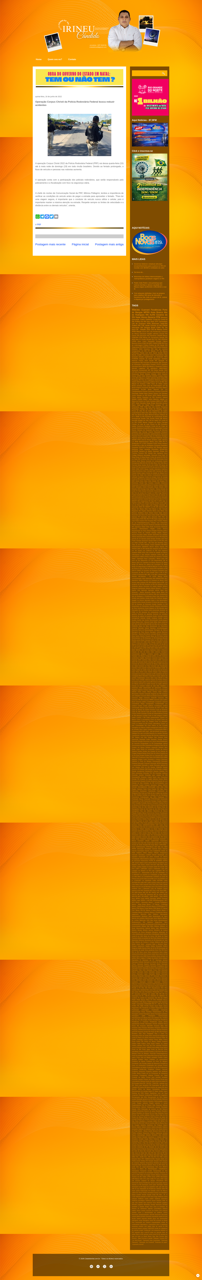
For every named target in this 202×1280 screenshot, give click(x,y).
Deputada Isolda (144, 739)
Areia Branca (157, 312)
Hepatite (164, 843)
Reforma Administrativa (140, 528)
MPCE (165, 894)
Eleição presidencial (138, 771)
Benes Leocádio (151, 634)
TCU (158, 1157)
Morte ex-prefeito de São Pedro (147, 938)
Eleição (147, 374)
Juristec (134, 866)
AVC (166, 578)
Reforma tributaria (148, 1101)
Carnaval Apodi (142, 662)
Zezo (151, 1206)
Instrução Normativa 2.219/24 (141, 854)
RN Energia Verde (137, 1083)
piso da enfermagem (154, 385)
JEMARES (159, 860)
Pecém (150, 1019)
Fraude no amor (143, 821)
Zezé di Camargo (159, 1206)
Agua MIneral (149, 414)
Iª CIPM (159, 501)
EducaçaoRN (156, 761)
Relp (153, 1105)
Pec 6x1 (134, 1019)
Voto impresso (147, 1202)
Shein (140, 1141)
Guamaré (145, 310)
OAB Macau (163, 515)
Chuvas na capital (144, 683)
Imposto (165, 848)
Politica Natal (136, 1043)
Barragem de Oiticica (160, 630)
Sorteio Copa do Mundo (139, 1149)
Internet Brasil (146, 439)
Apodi (155, 353)
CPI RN (134, 372)
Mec (137, 339)
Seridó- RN (163, 1139)
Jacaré (137, 862)
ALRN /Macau (157, 576)
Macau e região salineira (147, 378)
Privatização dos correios (154, 1065)
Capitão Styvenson (145, 658)
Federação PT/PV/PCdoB (152, 799)
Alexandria (135, 594)
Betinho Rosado (145, 636)
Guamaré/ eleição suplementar (148, 840)
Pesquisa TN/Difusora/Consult (141, 1029)
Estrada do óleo (137, 783)
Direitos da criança (161, 749)
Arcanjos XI (149, 602)
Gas (141, 827)
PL (140, 996)
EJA (154, 757)
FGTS (159, 364)
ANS (154, 578)
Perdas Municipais (146, 1023)
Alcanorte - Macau (138, 592)
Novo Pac (145, 515)
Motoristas (135, 940)
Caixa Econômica (137, 471)
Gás (142, 843)
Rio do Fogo (153, 1113)
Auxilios (134, 620)
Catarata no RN (150, 674)
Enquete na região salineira (149, 779)
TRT (142, 1159)
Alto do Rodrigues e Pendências (142, 596)
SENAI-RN (135, 1123)
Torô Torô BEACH (161, 1167)
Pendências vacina (156, 1021)
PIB (157, 994)
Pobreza (158, 1037)
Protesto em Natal (160, 1075)
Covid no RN (136, 479)
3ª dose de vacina (148, 568)
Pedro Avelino (162, 443)
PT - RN (157, 1004)
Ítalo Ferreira (160, 1236)
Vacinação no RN (137, 1186)
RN (147, 315)
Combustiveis (159, 355)
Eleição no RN (142, 395)
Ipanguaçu (157, 358)
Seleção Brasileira (152, 1135)
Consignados (150, 703)
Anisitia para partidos (138, 598)
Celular (134, 473)
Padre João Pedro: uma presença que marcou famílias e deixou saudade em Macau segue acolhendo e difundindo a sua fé (150, 286)
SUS (150, 353)
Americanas (160, 459)
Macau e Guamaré (155, 366)
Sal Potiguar (158, 1125)
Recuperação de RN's (155, 1097)
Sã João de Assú (137, 1151)
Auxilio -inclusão (158, 616)
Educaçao (143, 333)
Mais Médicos (153, 914)
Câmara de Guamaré (144, 430)
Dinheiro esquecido (151, 747)
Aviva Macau (136, 622)
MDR (165, 401)
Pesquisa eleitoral (156, 1029)
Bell (145, 634)
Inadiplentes (157, 850)
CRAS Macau (142, 422)
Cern (166, 473)
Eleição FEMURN (156, 767)
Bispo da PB (155, 636)
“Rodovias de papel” (161, 1242)
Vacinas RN (163, 546)
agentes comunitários (155, 1208)
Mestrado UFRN (153, 924)
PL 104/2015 (152, 996)
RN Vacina (141, 1087)
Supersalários (163, 1149)
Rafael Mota (145, 526)
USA (141, 1178)
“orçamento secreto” (138, 1244)
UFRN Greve (151, 1176)
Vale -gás (158, 1186)
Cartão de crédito (141, 670)
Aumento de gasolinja (145, 614)
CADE (156, 465)
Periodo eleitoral (158, 1023)
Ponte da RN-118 (157, 1049)
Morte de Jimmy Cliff (150, 936)
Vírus (154, 1202)
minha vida (160, 554)
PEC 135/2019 (141, 990)
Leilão (147, 505)
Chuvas (145, 391)
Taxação (150, 1161)
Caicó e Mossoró (162, 650)
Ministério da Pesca (138, 932)
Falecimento (151, 791)
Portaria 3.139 (153, 1051)
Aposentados (163, 600)
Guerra (157, 499)
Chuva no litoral (157, 682)
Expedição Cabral (137, 785)
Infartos (150, 852)
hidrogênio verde (137, 1220)
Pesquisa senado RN (144, 1031)
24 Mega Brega (144, 457)
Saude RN (153, 360)
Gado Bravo (163, 825)
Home (38, 59)
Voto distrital (139, 1202)
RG (166, 1081)
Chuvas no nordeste (138, 686)
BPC (133, 624)
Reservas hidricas (161, 1105)
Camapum (164, 652)
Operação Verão (141, 980)
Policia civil (144, 353)
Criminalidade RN (141, 725)
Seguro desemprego (138, 1135)
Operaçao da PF (148, 960)
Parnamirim (155, 337)
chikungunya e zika (138, 554)
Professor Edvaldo (154, 524)
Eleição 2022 (145, 329)
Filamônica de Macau (160, 811)
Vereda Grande (146, 1194)
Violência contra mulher (146, 1198)
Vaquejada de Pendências (148, 1188)
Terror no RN (157, 1164)
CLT (142, 642)
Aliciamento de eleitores (146, 594)
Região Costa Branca (158, 528)
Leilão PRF (143, 882)
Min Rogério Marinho (145, 511)
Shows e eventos (154, 1143)
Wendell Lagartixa (137, 1204)
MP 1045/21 (152, 892)
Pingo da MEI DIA (156, 1031)
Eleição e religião (162, 769)
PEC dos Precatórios (145, 992)
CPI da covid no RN (156, 467)
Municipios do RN (150, 940)
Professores (163, 1067)
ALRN (152, 315)
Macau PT (160, 908)
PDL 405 (144, 988)
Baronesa (135, 630)
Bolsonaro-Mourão (161, 638)
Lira (136, 886)
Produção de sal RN (153, 1067)
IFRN (149, 324)
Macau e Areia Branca (153, 910)
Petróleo (159, 520)
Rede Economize (155, 526)
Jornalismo (161, 862)
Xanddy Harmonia (156, 1204)
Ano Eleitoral (158, 598)
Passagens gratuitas (161, 1014)
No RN (157, 948)
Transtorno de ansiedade (145, 1172)
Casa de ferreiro (162, 670)
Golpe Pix (150, 835)
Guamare (140, 499)
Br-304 (143, 389)
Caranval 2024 (136, 660)
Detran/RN (144, 485)
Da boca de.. (163, 731)
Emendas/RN (136, 777)
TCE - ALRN (139, 1157)
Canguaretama (137, 391)
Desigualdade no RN (146, 743)
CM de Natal (153, 420)
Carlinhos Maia (146, 660)
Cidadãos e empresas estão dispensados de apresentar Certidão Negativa (149, 688)
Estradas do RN (149, 783)
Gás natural (154, 843)
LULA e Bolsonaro (154, 868)
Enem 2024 (152, 395)
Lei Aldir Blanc (136, 876)
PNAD (134, 1000)
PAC (159, 517)
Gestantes (146, 831)
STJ (160, 534)
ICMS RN (145, 343)
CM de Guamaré (139, 324)
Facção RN (155, 789)
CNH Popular (151, 642)
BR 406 (147, 624)
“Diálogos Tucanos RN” (160, 1238)
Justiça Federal (141, 866)
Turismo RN (142, 453)
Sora (166, 1147)
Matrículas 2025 (145, 920)
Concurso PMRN (148, 699)
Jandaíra (154, 439)
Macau (136, 309)
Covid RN (164, 391)
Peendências (156, 1019)
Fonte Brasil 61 (140, 817)
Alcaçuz (157, 414)
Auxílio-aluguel (163, 620)
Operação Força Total (153, 970)
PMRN (165, 998)
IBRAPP (134, 501)
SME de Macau (159, 1123)
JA (154, 860)
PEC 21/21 (149, 990)
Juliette (162, 399)
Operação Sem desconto (149, 517)
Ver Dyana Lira (140, 550)
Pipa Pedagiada (148, 1033)
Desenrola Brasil (138, 374)
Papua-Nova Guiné (161, 1007)
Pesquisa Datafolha (160, 445)
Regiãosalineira (136, 1105)
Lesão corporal (143, 884)
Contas (140, 705)
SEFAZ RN (163, 1121)
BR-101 (152, 624)
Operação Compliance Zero (158, 966)
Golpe (144, 835)
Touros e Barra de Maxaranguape (144, 1168)
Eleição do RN (152, 769)
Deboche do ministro (155, 733)
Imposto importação (138, 850)
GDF (157, 825)
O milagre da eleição (151, 958)
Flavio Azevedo (152, 815)
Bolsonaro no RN (150, 638)
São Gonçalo (148, 1151)
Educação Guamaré (144, 763)
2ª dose (160, 566)
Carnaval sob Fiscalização (159, 666)
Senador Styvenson (142, 540)
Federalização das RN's (148, 797)
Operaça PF (136, 517)
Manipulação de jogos (160, 916)
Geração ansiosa (137, 831)
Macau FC (164, 906)
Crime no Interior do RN (139, 723)
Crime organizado (156, 428)
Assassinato (143, 370)
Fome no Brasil (143, 436)
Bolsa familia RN (143, 465)
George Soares (150, 495)
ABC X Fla (151, 574)
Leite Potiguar (154, 505)
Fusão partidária (148, 823)
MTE (133, 902)
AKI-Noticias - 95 (144, 576)
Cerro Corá (135, 680)
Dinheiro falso (163, 747)
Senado (153, 538)
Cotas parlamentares (152, 717)
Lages (165, 503)
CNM (155, 347)
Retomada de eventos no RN (151, 1109)
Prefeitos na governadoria (158, 1059)
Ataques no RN (154, 608)
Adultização (141, 588)
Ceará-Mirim (146, 364)
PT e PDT (143, 443)
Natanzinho (141, 946)
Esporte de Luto (162, 781)
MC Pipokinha (145, 890)
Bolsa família (158, 370)
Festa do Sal (144, 809)
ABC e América (159, 574)
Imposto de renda (145, 358)
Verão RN (155, 1194)
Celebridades (141, 678)
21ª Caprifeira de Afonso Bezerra (150, 562)
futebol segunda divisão (144, 1218)
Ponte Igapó (146, 1049)
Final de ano (151, 813)
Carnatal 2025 (151, 471)
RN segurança (136, 526)
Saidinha (143, 1125)
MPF (150, 343)
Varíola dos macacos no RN (154, 548)
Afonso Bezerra (148, 317)
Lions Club (152, 884)
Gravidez (139, 837)
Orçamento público (137, 986)
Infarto (145, 852)
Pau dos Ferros (154, 407)
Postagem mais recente (50, 244)
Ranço (147, 1093)
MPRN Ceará (140, 898)
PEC (162, 988)
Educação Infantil (141, 487)
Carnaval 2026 (156, 660)
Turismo (134, 453)
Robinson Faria (162, 1113)
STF (156, 321)
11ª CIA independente (155, 560)
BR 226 (142, 624)
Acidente (143, 459)
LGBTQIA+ (144, 868)
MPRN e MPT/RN (146, 900)
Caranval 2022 (162, 658)
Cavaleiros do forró (161, 674)
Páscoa (157, 1079)
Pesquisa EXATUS (138, 447)
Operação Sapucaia (154, 978)
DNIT (144, 731)
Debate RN (155, 481)
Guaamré (143, 839)
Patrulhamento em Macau (140, 1018)
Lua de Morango (146, 886)
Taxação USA (158, 1161)
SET (143, 1123)
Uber (148, 1178)
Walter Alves (141, 552)
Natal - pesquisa (146, 944)
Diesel (149, 485)
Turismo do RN (137, 1176)
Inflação (156, 852)
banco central (141, 1210)
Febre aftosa (136, 397)
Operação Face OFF (161, 968)
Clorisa (155, 691)
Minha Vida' (155, 928)
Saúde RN (163, 345)
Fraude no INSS (152, 493)
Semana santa (145, 538)
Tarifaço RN (144, 1161)
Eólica (160, 785)
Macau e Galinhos (143, 912)
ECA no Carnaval (155, 755)
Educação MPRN (155, 763)
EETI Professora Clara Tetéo (144, 757)
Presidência (163, 1063)
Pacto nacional (158, 519)
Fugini (151, 821)
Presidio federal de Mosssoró (151, 1063)
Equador (143, 781)
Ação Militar (153, 622)
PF (149, 337)
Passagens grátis (138, 1015)
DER (133, 481)
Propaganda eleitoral (146, 1075)
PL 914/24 (141, 998)
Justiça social (159, 503)
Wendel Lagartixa (138, 368)
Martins (160, 918)
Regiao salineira (142, 1103)
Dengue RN (163, 481)
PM (156, 998)
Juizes (165, 864)
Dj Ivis (158, 751)
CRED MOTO (158, 648)
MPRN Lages (136, 900)
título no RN (139, 1234)
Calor (144, 471)
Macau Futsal (144, 908)
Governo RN (148, 349)
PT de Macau (162, 351)
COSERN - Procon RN (149, 644)
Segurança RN (137, 347)
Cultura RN (154, 479)
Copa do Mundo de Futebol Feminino (143, 709)
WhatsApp (147, 1204)
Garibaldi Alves (141, 495)
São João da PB (159, 1153)
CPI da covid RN (152, 646)
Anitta (152, 598)
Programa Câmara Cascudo (157, 1069)
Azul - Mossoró (145, 622)
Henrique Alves (137, 366)
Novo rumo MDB (141, 956)
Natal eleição (163, 513)
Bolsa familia (163, 636)
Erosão (148, 781)
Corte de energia (162, 477)
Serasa (151, 540)
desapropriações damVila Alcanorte (150, 1214)
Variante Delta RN (161, 1188)
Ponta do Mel (136, 1049)
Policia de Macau (150, 1041)
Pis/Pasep (135, 353)
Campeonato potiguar (139, 654)
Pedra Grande (139, 520)
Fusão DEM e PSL (137, 823)
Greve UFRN (136, 376)
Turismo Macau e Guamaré (159, 1175)
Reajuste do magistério (160, 1095)
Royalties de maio (155, 1119)
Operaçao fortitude (137, 962)
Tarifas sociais (136, 1161)
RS (155, 447)
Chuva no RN (155, 424)
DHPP (140, 731)
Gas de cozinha (148, 827)
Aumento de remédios (160, 614)
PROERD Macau (162, 1000)
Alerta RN (164, 592)
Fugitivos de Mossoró (160, 821)
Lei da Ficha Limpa (138, 505)
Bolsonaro (155, 324)
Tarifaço (155, 412)
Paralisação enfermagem (140, 1010)
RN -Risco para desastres (140, 1085)
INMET (145, 399)
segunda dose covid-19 (142, 1232)
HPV (160, 843)
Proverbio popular (137, 1079)
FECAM (134, 787)
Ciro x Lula (158, 690)
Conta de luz (156, 426)
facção (134, 1218)
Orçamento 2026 (150, 984)
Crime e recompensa (143, 719)
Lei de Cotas (143, 878)
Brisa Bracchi (153, 389)
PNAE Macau (141, 1000)
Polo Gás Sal (147, 1045)
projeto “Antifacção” (145, 1230)
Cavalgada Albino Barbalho (140, 676)
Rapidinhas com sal (156, 1093)
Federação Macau (137, 799)
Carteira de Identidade (154, 668)
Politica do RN (140, 321)
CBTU (161, 640)
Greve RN (145, 331)
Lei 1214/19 (143, 874)
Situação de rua (154, 1147)
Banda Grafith (137, 355)
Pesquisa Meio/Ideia (147, 1027)
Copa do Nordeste (161, 709)
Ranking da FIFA (138, 1093)
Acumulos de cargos (150, 586)
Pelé (145, 520)
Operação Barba (155, 964)
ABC (145, 574)
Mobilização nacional (142, 934)
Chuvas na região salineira (159, 683)
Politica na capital (161, 1043)
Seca (160, 1131)
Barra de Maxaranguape (145, 630)
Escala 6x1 (154, 781)
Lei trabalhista (146, 880)
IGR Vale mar (158, 847)
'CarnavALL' (152, 558)
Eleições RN (163, 771)
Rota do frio (163, 1115)
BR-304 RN (146, 463)
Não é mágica (141, 958)
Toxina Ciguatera (155, 544)
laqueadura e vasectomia (148, 1224)
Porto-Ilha (153, 1053)
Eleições (156, 771)
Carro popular (142, 668)
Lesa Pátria (135, 884)
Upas (165, 1178)
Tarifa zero (164, 1159)
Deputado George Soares (159, 739)
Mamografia (163, 914)
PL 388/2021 (161, 996)
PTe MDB (140, 1006)
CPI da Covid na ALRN (139, 646)
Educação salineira (160, 765)
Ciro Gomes (148, 475)
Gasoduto (156, 827)
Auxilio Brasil (162, 353)
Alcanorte (135, 370)
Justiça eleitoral (149, 503)
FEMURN (135, 337)
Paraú (143, 1011)
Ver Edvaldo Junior (154, 1190)
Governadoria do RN (140, 497)
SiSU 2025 (164, 1143)
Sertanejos (135, 1141)
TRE (159, 339)
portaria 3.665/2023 (148, 1228)
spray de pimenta (155, 1232)
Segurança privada (161, 1133)
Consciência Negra (138, 703)
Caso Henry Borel (137, 672)
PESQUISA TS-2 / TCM (160, 992)
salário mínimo (144, 556)
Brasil (153, 328)
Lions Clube (159, 884)
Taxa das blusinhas (157, 542)
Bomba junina (136, 640)
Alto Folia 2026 (151, 459)
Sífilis (133, 1157)
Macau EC (135, 509)
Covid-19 (156, 319)
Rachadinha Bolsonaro (159, 1089)
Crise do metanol (145, 479)
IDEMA (134, 439)
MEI (144, 892)
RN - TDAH (152, 1083)
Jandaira (164, 358)
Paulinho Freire (152, 443)
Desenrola (164, 483)
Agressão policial (153, 590)
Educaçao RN (144, 335)
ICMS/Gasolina (140, 847)
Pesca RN (135, 1025)
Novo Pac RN (159, 950)
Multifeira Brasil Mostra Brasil (148, 513)
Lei (133, 441)
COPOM (138, 644)
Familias (139, 795)
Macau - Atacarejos (142, 902)
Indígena (139, 852)
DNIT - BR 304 (150, 731)
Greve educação (162, 497)
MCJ (137, 378)
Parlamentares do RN (160, 1011)
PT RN (151, 519)
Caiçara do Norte (154, 422)
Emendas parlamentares (152, 434)
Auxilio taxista (162, 618)
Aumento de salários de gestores (142, 616)
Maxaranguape (162, 920)
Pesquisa (164, 407)
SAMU (145, 534)
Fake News (163, 789)
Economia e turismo (154, 759)
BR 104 (137, 624)
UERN (144, 347)
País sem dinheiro (153, 1018)
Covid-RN (146, 428)
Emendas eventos (138, 775)
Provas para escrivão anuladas (156, 1077)
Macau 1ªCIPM (156, 906)
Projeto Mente (136, 1073)
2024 (138, 562)
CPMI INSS (150, 648)
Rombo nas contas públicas (141, 1115)
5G (143, 414)
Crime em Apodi (155, 719)
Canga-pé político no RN (153, 656)
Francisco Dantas (141, 819)
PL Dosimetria (149, 998)
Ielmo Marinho (154, 399)
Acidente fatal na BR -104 (159, 582)
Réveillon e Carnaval (146, 1121)
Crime (165, 329)
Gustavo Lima (136, 843)
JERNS (165, 860)
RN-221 (134, 1089)
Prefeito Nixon (143, 1059)
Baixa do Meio (144, 626)
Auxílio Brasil (154, 418)
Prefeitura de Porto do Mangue (156, 1061)
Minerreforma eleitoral (143, 928)
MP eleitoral (160, 507)
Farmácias (164, 795)
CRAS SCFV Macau (142, 469)
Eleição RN (163, 337)
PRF (39, 224)
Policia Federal (148, 1039)
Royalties (140, 534)
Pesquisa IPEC (152, 520)
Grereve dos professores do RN (152, 837)
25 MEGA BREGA (151, 566)
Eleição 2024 (156, 374)
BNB (141, 463)
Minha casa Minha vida (160, 511)
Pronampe (135, 1075)
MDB (136, 441)
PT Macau (151, 351)
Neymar (144, 948)
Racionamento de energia (140, 1091)
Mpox (134, 405)
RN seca (164, 1087)
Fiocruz (157, 813)
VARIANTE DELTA (148, 546)
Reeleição (164, 526)
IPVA (139, 439)
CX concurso (145, 650)
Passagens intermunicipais (157, 1015)
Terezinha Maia (136, 1164)
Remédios (155, 449)
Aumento (145, 387)
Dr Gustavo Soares (157, 485)
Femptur (153, 801)
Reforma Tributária (161, 380)
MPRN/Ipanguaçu (158, 900)
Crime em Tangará (148, 721)
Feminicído (147, 801)
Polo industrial (157, 1045)
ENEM (164, 325)
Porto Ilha (161, 1051)
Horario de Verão (137, 844)
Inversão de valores (160, 856)
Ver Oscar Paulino (141, 1192)
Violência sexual (150, 1200)
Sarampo (156, 451)
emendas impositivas (152, 1216)
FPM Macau (143, 337)
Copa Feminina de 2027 (152, 707)
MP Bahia (140, 894)
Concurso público (141, 701)
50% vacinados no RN (160, 568)
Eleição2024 (149, 771)
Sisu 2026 (156, 1145)
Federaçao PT (162, 797)
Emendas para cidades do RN (156, 775)
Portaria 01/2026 (144, 1051)
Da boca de (157, 430)
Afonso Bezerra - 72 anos (159, 588)
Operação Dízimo (137, 968)
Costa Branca (156, 372)
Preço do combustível (139, 1065)
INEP (165, 847)
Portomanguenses (162, 1053)
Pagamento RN (136, 1007)
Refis (154, 1099)
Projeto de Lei (146, 1073)
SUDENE (135, 451)
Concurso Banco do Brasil (149, 695)
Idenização (140, 848)
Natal (138, 317)
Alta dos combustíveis (160, 594)
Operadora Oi (136, 960)
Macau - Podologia (161, 904)
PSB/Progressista (152, 1002)
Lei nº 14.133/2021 (159, 878)
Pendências (156, 310)
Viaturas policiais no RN (143, 1196)
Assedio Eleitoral (155, 606)
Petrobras (153, 335)
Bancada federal (143, 628)
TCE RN (153, 1157)
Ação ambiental (162, 622)
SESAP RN (150, 339)
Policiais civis (155, 523)
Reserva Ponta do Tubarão (141, 532)
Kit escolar (161, 866)
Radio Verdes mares (161, 1091)
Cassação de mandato (138, 674)
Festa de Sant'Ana (156, 805)
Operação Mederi (154, 974)
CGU (138, 642)
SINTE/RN (156, 534)
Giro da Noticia (162, 833)
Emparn (153, 364)
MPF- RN (141, 896)
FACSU (165, 785)
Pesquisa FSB (136, 1027)
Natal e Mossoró (157, 944)
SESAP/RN (163, 449)
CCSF (165, 640)
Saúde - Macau (143, 1131)
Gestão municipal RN (155, 831)
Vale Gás (164, 1186)
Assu (139, 341)
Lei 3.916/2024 (152, 874)
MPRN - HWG (148, 896)
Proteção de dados (138, 1077)
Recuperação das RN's (139, 1097)
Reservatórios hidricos (139, 1107)
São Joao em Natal (138, 1153)
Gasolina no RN (148, 397)
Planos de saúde (143, 1037)
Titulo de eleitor (156, 383)
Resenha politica (162, 530)
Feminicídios (157, 491)
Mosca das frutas (162, 938)
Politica (146, 345)
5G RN (163, 457)
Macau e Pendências (156, 912)
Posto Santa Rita (148, 1055)
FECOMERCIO (142, 787)
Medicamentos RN (138, 922)
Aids (166, 590)
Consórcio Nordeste (144, 426)
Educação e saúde (147, 765)
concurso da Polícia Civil (154, 1210)
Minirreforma (163, 928)
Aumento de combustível (153, 416)
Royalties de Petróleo (143, 1119)
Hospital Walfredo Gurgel (158, 438)
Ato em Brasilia (143, 610)
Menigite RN (144, 924)
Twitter (144, 1176)
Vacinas (165, 1182)
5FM (133, 570)
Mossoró (164, 317)
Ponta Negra (163, 1047)
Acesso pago (136, 582)
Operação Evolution (149, 968)
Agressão (144, 590)
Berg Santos (136, 636)
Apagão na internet (138, 600)
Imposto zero (149, 850)
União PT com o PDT (157, 1178)
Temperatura (149, 1163)
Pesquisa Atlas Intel (160, 1025)
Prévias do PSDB (149, 1079)
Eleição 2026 (163, 487)
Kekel (155, 866)
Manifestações (136, 916)
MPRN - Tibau (158, 896)
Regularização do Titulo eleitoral (141, 530)
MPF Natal (135, 403)
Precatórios (149, 447)
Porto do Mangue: (143, 1053)
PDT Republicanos (154, 988)
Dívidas (147, 755)
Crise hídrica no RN (154, 725)
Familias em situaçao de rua (151, 795)
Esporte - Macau (155, 489)
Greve (140, 343)
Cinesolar (151, 690)
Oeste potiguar (162, 958)
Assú (152, 321)
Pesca (165, 1023)
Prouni (165, 409)
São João (148, 412)
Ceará (152, 355)
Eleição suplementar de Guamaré (151, 357)
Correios (157, 391)
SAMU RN (156, 1121)
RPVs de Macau (144, 1089)
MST (166, 900)
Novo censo (143, 952)
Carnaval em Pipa (144, 666)
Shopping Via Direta (155, 1141)
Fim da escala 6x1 (141, 493)
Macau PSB (152, 908)
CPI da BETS (163, 644)
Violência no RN (151, 550)
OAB (160, 441)
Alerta (158, 592)
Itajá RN (153, 501)
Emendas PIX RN (149, 773)
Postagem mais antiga (109, 244)
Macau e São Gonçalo (159, 509)
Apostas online (136, 602)
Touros (160, 412)
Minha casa (154, 441)
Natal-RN (164, 324)
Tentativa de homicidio (160, 1163)
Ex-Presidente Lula (161, 783)
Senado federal (136, 1137)
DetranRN (151, 341)
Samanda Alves (141, 536)
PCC (166, 986)
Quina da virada (160, 1081)
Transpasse (135, 1171)
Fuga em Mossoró (155, 436)
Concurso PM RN (137, 699)
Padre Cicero (163, 1006)
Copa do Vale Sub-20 (138, 711)
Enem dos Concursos (160, 777)
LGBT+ (138, 868)
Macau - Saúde (136, 906)
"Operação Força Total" (158, 455)
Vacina (157, 546)
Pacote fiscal (154, 1006)
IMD (138, 501)
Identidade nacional (151, 848)
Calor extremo (155, 652)
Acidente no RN (162, 584)
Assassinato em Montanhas (140, 606)
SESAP (150, 534)
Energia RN (135, 779)
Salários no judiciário (144, 1129)
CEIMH (134, 642)
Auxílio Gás (140, 620)
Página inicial (80, 244)
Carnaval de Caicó (161, 471)
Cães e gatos (143, 729)
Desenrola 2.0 (136, 485)
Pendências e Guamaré (140, 1021)
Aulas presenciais (154, 610)
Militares (156, 926)
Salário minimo (146, 1127)
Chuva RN (149, 682)
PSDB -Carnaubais (138, 1004)
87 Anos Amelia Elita (151, 572)
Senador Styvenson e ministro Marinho (154, 1137)
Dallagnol (134, 733)
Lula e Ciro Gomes (157, 886)
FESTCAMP (151, 787)
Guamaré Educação (153, 839)
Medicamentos (144, 441)
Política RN (144, 409)
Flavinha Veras (142, 815)
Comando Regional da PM (153, 693)
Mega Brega (150, 403)
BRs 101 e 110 (158, 624)
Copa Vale (164, 707)
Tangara (157, 1159)
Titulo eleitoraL (145, 544)
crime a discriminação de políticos (150, 1212)
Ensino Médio (163, 779)
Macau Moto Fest (145, 509)
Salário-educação (157, 1127)
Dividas (140, 751)
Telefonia (142, 1163)
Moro (150, 934)
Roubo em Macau (137, 1117)
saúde (147, 325)
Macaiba (143, 403)
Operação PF (148, 976)
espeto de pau (163, 1216)
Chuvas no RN (156, 325)
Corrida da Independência (155, 713)
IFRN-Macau (150, 847)
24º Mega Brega (141, 566)
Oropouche (141, 984)
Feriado (159, 801)
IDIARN (154, 376)
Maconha (143, 914)
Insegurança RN (145, 501)
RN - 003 (146, 1083)
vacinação (147, 455)
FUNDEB (135, 358)
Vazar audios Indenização (140, 1190)
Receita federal (162, 447)
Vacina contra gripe (156, 1182)
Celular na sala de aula (140, 424)
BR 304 (150, 370)
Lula (150, 331)
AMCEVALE (163, 368)
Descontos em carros (149, 741)
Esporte (164, 374)
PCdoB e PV (136, 988)
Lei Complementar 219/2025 (150, 876)
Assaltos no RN (162, 604)
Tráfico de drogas (145, 1175)
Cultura (160, 727)
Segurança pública (148, 382)
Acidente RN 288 (145, 582)
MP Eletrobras (148, 894)
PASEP (162, 986)
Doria (148, 753)
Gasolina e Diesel (138, 829)
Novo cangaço (155, 405)
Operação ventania (146, 982)
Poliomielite (164, 523)
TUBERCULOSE (150, 1159)
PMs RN (146, 519)
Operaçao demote (161, 960)
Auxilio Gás (145, 418)
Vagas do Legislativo (149, 1186)
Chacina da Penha (156, 680)
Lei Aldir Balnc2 (162, 874)
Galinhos (149, 319)
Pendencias (157, 331)
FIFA (158, 787)
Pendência (164, 1019)
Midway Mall (145, 926)
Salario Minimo (137, 382)
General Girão (162, 829)
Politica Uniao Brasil (148, 1043)
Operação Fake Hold (138, 970)
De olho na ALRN (143, 733)
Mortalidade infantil (158, 934)
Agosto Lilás (136, 590)
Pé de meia (147, 411)
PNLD (148, 1000)
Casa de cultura (152, 670)
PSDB (155, 343)
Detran (150, 393)
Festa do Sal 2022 (155, 809)
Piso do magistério (147, 380)
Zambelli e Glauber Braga (140, 1206)
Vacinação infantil (162, 1184)
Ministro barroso (148, 930)
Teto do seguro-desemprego (145, 1167)
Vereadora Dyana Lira (154, 1192)
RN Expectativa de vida (157, 1085)
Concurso (151, 391)
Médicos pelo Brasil (161, 942)
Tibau (165, 542)
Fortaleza (158, 817)
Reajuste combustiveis (146, 1095)
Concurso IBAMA (162, 695)
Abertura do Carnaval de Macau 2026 (155, 580)
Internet (154, 854)
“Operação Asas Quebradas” (151, 1240)
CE (162, 389)
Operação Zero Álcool (154, 980)
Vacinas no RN (136, 1184)
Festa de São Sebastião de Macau (149, 807)
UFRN (134, 341)
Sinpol (145, 1145)
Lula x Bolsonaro (144, 888)
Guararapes (163, 840)
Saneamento (150, 536)
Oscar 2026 (147, 986)
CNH (165, 370)
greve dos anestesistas (160, 1218)
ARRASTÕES (160, 578)
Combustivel (142, 372)
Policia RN (139, 1041)
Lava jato (164, 868)
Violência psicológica (138, 1200)
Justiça (160, 376)
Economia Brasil (137, 434)
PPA (154, 1000)
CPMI (144, 648)
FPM (158, 317)
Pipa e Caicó (159, 1033)
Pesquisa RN (136, 380)
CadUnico (153, 650)
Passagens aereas (137, 1014)
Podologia (135, 409)
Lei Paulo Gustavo (149, 401)
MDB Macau (138, 892)
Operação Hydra (142, 972)
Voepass (158, 1200)
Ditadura (134, 751)
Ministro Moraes (137, 930)
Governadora (157, 835)
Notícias (134, 360)
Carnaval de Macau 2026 (153, 664)
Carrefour (135, 668)
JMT (133, 862)
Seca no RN (158, 536)
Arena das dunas (158, 602)
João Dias (160, 864)
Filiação (134, 813)
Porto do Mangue (155, 409)
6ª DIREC (138, 570)
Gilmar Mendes (152, 833)
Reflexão (159, 1099)
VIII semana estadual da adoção (143, 1180)
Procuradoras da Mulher (139, 1067)
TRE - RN (147, 542)
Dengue (147, 328)
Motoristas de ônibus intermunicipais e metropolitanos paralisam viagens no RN (149, 278)
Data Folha (147, 481)
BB (161, 418)
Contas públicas (148, 705)
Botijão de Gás (143, 420)
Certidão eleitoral (144, 680)
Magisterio (135, 511)
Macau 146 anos (146, 906)
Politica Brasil (136, 524)
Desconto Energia (137, 741)
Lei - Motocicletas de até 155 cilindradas (151, 872)
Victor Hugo (153, 1196)
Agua (161, 590)
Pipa (140, 1033)
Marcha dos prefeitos (138, 918)
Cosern (148, 372)
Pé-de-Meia (163, 524)
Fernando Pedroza (158, 803)
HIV (148, 438)
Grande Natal (142, 438)
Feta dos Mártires (146, 811)
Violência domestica (161, 1198)
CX (166, 389)
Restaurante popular (153, 1107)
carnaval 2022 (141, 385)
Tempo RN (163, 451)
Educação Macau (152, 487)
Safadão (164, 534)
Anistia (148, 598)
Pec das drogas (142, 1019)
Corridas (145, 715)
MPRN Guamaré (162, 898)
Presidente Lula (136, 1063)
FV (136, 491)
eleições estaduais (150, 554)
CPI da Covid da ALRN (143, 467)
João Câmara (162, 439)
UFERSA (164, 339)
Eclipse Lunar (142, 759)
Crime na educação (161, 721)
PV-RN (146, 1006)
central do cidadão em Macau (158, 552)
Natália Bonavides (156, 946)
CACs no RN (155, 640)
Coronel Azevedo (162, 711)
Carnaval (146, 355)
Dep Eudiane (148, 737)
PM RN (160, 998)
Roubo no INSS (149, 1117)
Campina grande (153, 654)
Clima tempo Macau (144, 691)
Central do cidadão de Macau (155, 473)
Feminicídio (150, 491)
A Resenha (140, 574)
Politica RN (136, 325)
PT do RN (164, 1004)
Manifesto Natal (147, 916)
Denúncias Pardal (137, 483)
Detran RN (135, 335)
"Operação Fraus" (142, 558)
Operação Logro (142, 974)
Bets (152, 463)
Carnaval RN (152, 662)
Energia (158, 341)
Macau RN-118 (140, 910)
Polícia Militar (155, 1047)
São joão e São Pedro (160, 1155)
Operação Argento (143, 964)
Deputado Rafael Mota (140, 393)
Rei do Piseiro (147, 1105)
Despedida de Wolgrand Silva (154, 745)
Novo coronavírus (153, 952)
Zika (147, 552)
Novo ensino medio (149, 954)
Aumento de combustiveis (154, 461)
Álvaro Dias (151, 1236)
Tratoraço (156, 1172)
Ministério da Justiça (160, 930)
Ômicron (150, 347)
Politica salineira (137, 1045)
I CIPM (160, 844)
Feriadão (138, 803)
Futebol (134, 495)
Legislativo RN (160, 870)
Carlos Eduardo (162, 347)
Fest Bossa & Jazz (144, 805)
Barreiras (164, 632)
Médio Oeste (136, 944)
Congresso (141, 477)
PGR (141, 519)
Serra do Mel (159, 382)
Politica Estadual (162, 1041)
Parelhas (149, 1011)
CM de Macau (156, 329)
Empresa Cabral (146, 777)
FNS (162, 787)
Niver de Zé (150, 948)
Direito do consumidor (148, 749)
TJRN (148, 383)
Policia (141, 360)
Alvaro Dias (155, 596)
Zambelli (164, 1204)
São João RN (149, 1153)
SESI (140, 1123)
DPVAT (157, 731)
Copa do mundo (151, 711)
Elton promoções (137, 773)
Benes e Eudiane (162, 634)
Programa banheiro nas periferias (156, 1071)
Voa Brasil (138, 414)
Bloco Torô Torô (158, 463)
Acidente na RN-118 (151, 584)
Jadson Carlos (143, 862)
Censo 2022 (149, 678)
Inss (148, 321)
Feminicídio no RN (138, 801)
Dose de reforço (155, 753)
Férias (140, 825)
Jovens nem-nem (150, 864)
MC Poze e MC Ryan (156, 890)
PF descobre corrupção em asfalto (143, 994)
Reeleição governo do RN (144, 1099)
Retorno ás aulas (149, 1111)
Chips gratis (142, 682)
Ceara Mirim (152, 676)
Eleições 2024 (136, 489)
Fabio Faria (147, 789)
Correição (144, 713)
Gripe (137, 839)
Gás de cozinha (161, 349)
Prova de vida (137, 411)
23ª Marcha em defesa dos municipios (148, 564)
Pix (163, 328)
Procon (165, 1065)
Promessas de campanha (159, 1073)
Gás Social (147, 843)
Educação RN (137, 328)
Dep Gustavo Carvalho (152, 483)
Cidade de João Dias (152, 686)
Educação (135, 319)
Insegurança (163, 852)
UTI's (144, 1178)
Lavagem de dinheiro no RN (141, 870)
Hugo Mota (154, 844)
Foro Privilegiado (150, 817)
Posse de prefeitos (137, 1055)
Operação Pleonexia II (160, 976)
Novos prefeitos (151, 956)
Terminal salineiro (147, 1164)
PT (140, 339)
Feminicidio (164, 799)
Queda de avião (150, 1081)
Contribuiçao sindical (160, 705)
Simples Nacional (137, 1145)
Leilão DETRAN (157, 880)
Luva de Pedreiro (156, 888)
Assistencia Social (143, 608)
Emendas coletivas (161, 773)
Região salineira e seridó (158, 1103)
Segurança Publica (149, 1133)
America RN (163, 596)
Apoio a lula (155, 600)
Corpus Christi (136, 713)
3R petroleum (152, 368)
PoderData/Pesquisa (143, 523)
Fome (133, 817)
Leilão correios (151, 882)
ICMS (158, 328)
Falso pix (144, 793)
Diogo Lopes (136, 749)
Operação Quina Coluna (139, 978)
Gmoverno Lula (136, 835)
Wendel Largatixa (162, 1202)
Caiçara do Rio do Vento (141, 652)
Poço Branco (144, 524)
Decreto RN (150, 735)
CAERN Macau (162, 335)
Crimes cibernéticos (154, 723)
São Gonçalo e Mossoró (159, 1151)
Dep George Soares (146, 432)
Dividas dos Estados (149, 751)
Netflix (140, 948)
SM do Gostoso (149, 1123)
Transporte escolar (146, 1171)
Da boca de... (139, 272)
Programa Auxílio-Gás (139, 1069)
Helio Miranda (146, 376)
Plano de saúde (143, 1035)
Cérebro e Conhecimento (155, 729)
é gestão (150, 1238)
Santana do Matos (145, 451)
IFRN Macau (136, 331)
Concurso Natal (137, 697)
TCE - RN (147, 1157)
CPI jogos (139, 648)
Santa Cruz (155, 1129)
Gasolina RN (163, 827)
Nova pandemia (149, 950)
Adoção (159, 586)
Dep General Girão (160, 737)
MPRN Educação (150, 898)
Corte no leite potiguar (155, 715)
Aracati (143, 602)
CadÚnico (164, 469)
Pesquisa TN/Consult (160, 1027)
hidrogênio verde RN (149, 1220)
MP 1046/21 (161, 892)
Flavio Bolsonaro (162, 815)
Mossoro (134, 513)
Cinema (145, 690)
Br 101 (151, 465)
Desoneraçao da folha (138, 745)
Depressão (135, 739)
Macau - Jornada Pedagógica (158, 902)
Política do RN (154, 345)
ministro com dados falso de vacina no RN (153, 1226)
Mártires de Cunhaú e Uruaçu (144, 942)
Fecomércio (135, 797)
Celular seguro (141, 473)
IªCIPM (151, 860)
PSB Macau (143, 1002)
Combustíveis (157, 475)
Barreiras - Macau (137, 634)
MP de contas (158, 894)
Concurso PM (162, 697)
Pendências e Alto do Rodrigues (143, 445)
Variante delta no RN (138, 548)
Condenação (151, 701)
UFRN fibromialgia (161, 1176)
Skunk (162, 1147)
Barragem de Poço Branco (140, 632)
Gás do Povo (163, 499)
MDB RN (142, 507)
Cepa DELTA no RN (160, 678)
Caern (142, 319)
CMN (145, 642)
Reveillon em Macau (143, 1113)
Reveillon (158, 1111)
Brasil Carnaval (145, 640)
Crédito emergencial (152, 727)
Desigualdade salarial (160, 743)
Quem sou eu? (55, 59)
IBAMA (134, 399)
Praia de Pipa (158, 1055)
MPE (165, 507)
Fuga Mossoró (162, 493)
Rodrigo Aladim (157, 532)
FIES (165, 357)
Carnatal (164, 422)
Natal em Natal (143, 405)
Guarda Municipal (149, 499)
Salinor (139, 1127)
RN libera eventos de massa (153, 1087)
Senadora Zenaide (138, 1139)
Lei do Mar (150, 878)
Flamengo (135, 815)
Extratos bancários (151, 785)
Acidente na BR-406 (138, 584)
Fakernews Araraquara (139, 791)
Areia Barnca (141, 461)
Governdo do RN (152, 497)
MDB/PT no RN (150, 507)
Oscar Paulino (155, 986)
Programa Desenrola (138, 1071)
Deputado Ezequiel (160, 432)
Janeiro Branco (152, 862)
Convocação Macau (138, 707)
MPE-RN (134, 896)
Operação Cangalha (143, 966)
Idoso (159, 848)
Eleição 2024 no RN (143, 767)
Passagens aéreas (149, 1014)
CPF (157, 644)
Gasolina (164, 364)
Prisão (144, 339)
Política (164, 366)
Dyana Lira (157, 393)
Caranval (154, 658)
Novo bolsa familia (153, 515)
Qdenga (142, 1081)
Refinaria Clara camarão (141, 449)
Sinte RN (149, 1145)
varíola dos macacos (155, 556)
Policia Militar (158, 1039)
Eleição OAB (144, 769)
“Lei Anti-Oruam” (137, 1240)
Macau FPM (135, 908)
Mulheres (141, 940)
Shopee (145, 1141)
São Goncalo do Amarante (149, 362)
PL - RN (144, 996)
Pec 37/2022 (163, 1018)
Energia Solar (145, 489)
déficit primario (141, 1216)
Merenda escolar (161, 403)
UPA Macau (135, 1178)
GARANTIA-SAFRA (149, 825)
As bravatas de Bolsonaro (143, 604)
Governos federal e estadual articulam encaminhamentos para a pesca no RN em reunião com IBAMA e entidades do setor (150, 266)
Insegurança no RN (139, 351)
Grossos (134, 499)
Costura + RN (140, 717)
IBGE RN (146, 366)
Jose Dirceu (141, 864)
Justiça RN (140, 503)
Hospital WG (147, 844)
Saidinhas (150, 1125)
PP (151, 1000)
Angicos (139, 387)
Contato (72, 59)
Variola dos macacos (155, 453)
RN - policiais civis (161, 1083)
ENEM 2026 (159, 757)
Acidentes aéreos (137, 586)
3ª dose (140, 568)
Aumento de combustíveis (150, 612)
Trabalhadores (163, 1168)
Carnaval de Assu (161, 662)
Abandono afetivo (137, 580)
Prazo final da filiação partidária (147, 1057)
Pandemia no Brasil (148, 1007)
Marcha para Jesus (151, 918)
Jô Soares (150, 866)
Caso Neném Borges (151, 672)
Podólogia (140, 1039)
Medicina (150, 922)
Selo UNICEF (163, 1135)
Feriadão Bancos (146, 803)
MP (147, 892)
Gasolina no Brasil (151, 829)
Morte (159, 378)
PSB (145, 407)
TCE (155, 339)
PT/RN (134, 1006)
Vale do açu (135, 1188)
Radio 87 (151, 1091)
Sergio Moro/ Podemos (151, 1139)
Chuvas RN (163, 333)
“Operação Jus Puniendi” (146, 1242)
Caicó (144, 341)
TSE (142, 325)
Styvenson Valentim (153, 1149)
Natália (147, 946)
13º (164, 385)
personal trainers (137, 1228)
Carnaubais (163, 321)
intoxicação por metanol (143, 1222)
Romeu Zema (154, 1115)
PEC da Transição (158, 990)
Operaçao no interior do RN (152, 962)
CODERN (159, 642)
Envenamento (136, 781)
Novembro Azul (136, 515)
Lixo (139, 886)
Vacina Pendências (144, 1182)
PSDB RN (160, 343)
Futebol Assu (158, 823)
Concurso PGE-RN (150, 697)
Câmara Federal (162, 479)
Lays (153, 870)
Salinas (134, 536)
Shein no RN (157, 540)
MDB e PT (159, 401)
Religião (154, 530)
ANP (139, 459)
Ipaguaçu (152, 858)
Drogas (142, 755)
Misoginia (148, 932)
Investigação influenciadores (140, 858)
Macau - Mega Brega (139, 904)
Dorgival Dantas (141, 753)
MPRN (147, 312)
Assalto (154, 604)
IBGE (134, 339)
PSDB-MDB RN (149, 1004)
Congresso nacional (161, 701)
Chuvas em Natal (137, 475)
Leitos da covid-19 (161, 882)
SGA (146, 360)
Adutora (148, 588)
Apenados (148, 600)
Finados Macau (141, 813)
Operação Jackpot (154, 972)
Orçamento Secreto (161, 984)
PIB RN (161, 994)
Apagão (165, 598)
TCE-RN (140, 542)
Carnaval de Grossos (138, 664)
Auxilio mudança (152, 618)
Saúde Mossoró (153, 1131)
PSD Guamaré (162, 1002)
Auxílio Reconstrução (151, 620)
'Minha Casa (160, 558)
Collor (160, 691)
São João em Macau (147, 1155)
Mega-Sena (158, 922)
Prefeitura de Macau (138, 1061)
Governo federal (161, 397)
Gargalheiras (136, 827)
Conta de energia (150, 477)
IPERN (134, 848)
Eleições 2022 (137, 349)
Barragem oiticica (155, 632)
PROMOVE (135, 1002)
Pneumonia (152, 1037)
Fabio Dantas (142, 491)
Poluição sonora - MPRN (143, 1047)
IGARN (139, 399)
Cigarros (140, 690)
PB (164, 441)
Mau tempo (154, 920)
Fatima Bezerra (162, 395)
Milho (151, 926)
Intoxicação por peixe (146, 856)
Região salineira (152, 333)
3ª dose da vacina (155, 457)
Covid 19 (164, 372)
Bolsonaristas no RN (138, 638)
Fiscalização (163, 813)
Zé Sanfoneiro (142, 1208)
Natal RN (164, 378)
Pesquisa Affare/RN (146, 1025)
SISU (143, 412)
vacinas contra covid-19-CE (152, 1234)
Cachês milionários (155, 469)
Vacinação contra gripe (149, 1184)
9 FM (160, 572)
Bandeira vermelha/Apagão (158, 628)
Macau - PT (150, 904)
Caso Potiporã (162, 672)
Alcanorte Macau (150, 592)
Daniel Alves (139, 481)
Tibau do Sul (136, 544)
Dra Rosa (136, 755)
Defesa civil (139, 737)
